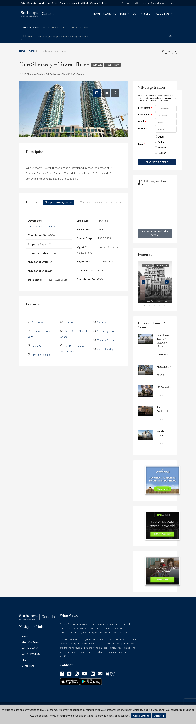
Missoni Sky (164, 366)
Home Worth (80, 27)
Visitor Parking (105, 347)
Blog (24, 659)
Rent (66, 27)
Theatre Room (105, 339)
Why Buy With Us (31, 648)
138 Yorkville (164, 387)
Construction (161, 266)
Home (97, 13)
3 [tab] (156, 306)
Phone (142, 128)
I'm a (141, 144)
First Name (145, 107)
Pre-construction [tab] (34, 27)
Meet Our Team (30, 642)
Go (171, 36)
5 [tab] (166, 306)
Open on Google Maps (58, 202)
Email (142, 121)
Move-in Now (114, 65)
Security (102, 321)
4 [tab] (161, 306)
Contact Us (28, 665)
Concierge (37, 321)
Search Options (115, 13)
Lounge (68, 321)
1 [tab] (146, 306)
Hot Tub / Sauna (41, 353)
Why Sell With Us (31, 654)
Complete (98, 65)
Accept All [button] (159, 715)
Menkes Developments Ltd (43, 225)
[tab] (97, 93)
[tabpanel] (155, 282)
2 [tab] (151, 306)
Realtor (162, 153)
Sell (147, 13)
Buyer (161, 136)
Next (167, 282)
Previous (143, 282)
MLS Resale (53, 27)
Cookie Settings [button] (141, 715)
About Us (163, 13)
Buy (135, 13)
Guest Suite (38, 344)
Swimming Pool (105, 330)
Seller (161, 142)
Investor (162, 147)
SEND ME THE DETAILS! (157, 162)
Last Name (145, 114)
